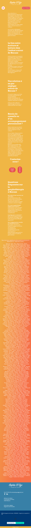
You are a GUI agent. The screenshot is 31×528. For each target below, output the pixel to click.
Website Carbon (20, 523)
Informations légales (8, 505)
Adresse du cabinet (8, 498)
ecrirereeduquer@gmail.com (17, 492)
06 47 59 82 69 (7, 492)
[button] (3, 8)
